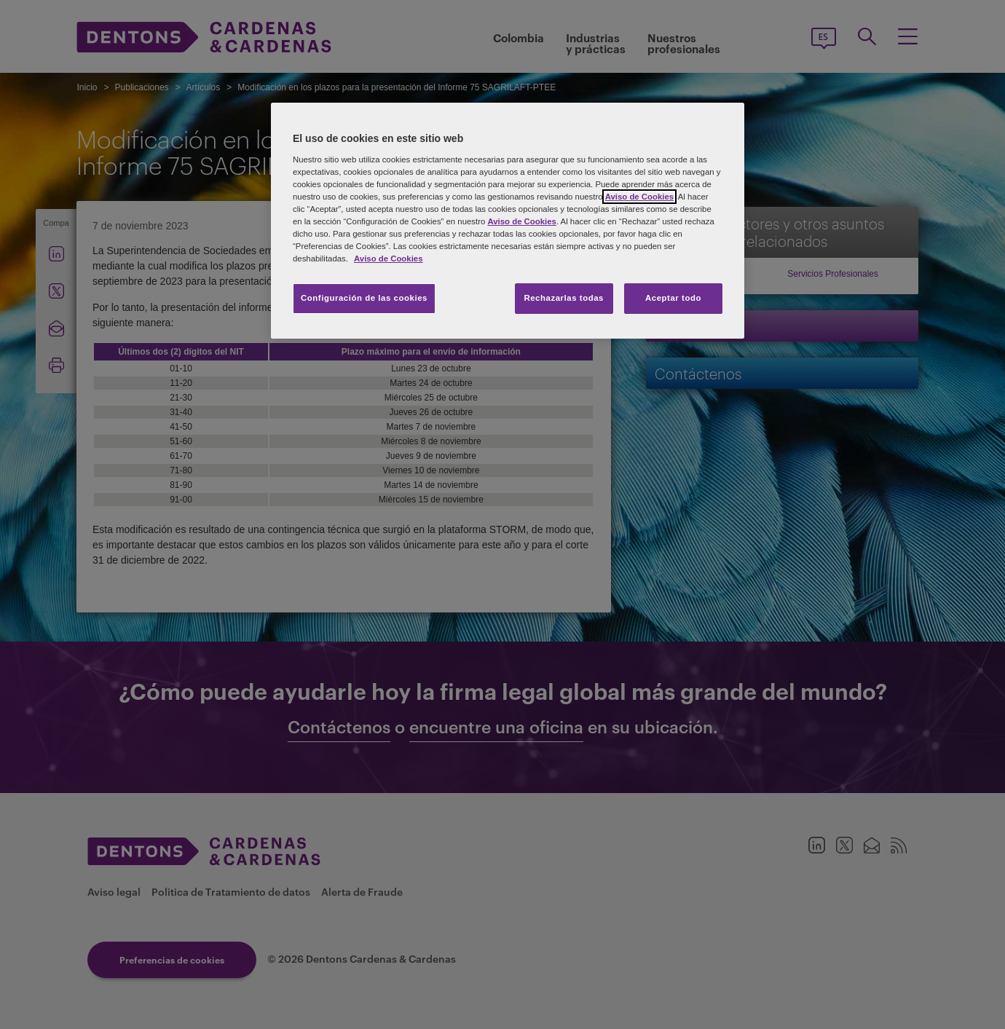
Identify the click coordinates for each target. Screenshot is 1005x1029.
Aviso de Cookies (639, 196)
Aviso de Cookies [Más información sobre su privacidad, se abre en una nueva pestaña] (388, 258)
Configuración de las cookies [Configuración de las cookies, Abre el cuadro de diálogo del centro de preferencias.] (364, 297)
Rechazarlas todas (564, 297)
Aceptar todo (673, 297)
